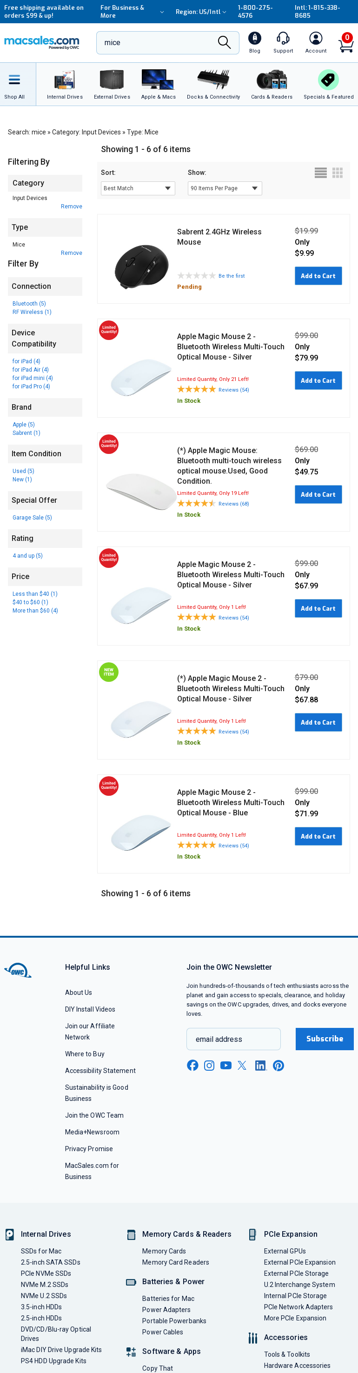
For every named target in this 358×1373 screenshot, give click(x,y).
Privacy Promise (89, 1149)
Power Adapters (166, 1309)
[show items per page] (225, 188)
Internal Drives (46, 1234)
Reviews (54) (234, 390)
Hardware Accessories (297, 1365)
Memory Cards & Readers (186, 1234)
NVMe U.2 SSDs (44, 1296)
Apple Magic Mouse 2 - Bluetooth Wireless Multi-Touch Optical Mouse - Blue (231, 802)
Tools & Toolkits (287, 1354)
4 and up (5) (28, 556)
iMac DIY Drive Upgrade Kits (61, 1349)
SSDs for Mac (41, 1251)
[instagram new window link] (209, 1065)
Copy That (157, 1368)
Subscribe (325, 1039)
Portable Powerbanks (174, 1321)
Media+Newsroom (92, 1132)
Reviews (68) (234, 504)
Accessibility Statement (100, 1070)
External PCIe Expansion (300, 1262)
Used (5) (23, 471)
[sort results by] (138, 188)
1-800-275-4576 (255, 12)
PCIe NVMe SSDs (46, 1273)
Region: (202, 11)
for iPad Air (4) (31, 370)
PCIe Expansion (291, 1234)
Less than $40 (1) (35, 594)
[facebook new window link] (192, 1066)
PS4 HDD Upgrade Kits (53, 1361)
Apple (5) (24, 424)
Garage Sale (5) (32, 517)
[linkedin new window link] (261, 1065)
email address (219, 1039)
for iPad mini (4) (33, 378)
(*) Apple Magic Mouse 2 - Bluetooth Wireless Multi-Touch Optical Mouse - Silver (231, 688)
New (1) (22, 479)
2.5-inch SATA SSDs (50, 1262)
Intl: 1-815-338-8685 (317, 12)
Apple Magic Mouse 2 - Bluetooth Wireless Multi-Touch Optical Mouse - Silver (231, 346)
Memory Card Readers (175, 1262)
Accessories (286, 1337)
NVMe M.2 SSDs (44, 1284)
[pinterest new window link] (278, 1065)
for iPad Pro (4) (31, 386)
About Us (79, 992)
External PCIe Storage (296, 1273)
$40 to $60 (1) (30, 602)
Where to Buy (85, 1054)
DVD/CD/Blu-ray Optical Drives (56, 1334)
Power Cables (162, 1332)
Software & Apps (171, 1351)
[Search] (224, 43)
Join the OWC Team (94, 1115)
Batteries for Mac (168, 1298)
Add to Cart (318, 276)
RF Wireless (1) (32, 312)
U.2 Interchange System (299, 1284)
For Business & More (133, 12)
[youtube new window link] (226, 1065)
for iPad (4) (26, 361)
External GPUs (285, 1251)
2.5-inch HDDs (41, 1318)
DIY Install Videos (90, 1009)
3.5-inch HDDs (41, 1307)
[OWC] (42, 42)
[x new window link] (244, 1065)
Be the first (232, 276)
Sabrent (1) (26, 433)
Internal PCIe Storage (295, 1296)
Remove (71, 206)
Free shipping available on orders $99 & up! (44, 12)
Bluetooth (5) (29, 303)
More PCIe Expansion (295, 1318)
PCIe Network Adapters (298, 1307)
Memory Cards (164, 1251)
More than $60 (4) (35, 610)
